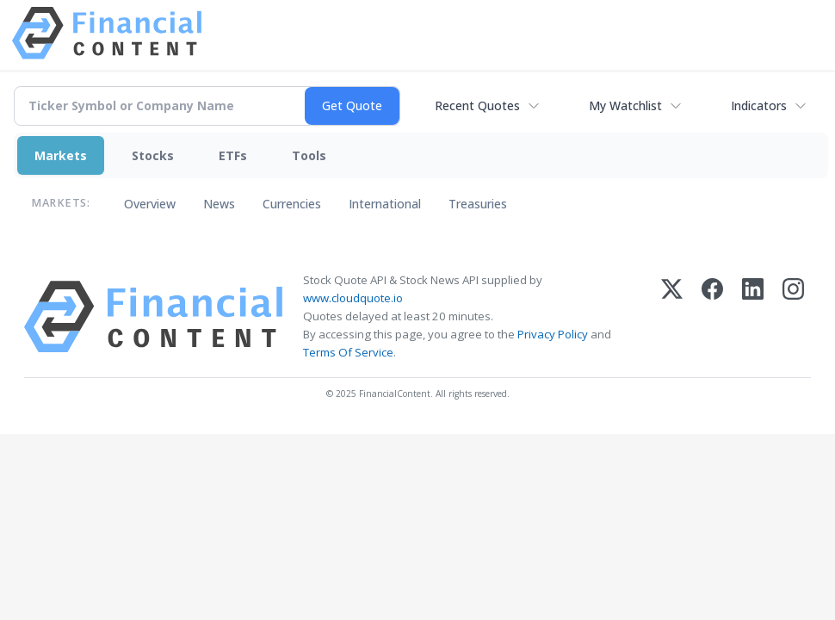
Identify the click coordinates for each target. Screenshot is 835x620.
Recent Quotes (477, 105)
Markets (60, 155)
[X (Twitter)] (672, 317)
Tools (309, 155)
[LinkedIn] (752, 317)
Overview (150, 203)
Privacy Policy (552, 334)
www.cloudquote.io (353, 298)
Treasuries (477, 203)
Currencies (292, 203)
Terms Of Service (348, 352)
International (385, 203)
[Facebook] (712, 317)
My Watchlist (625, 105)
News (219, 203)
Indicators (759, 105)
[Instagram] (793, 317)
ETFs (233, 155)
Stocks (153, 155)
